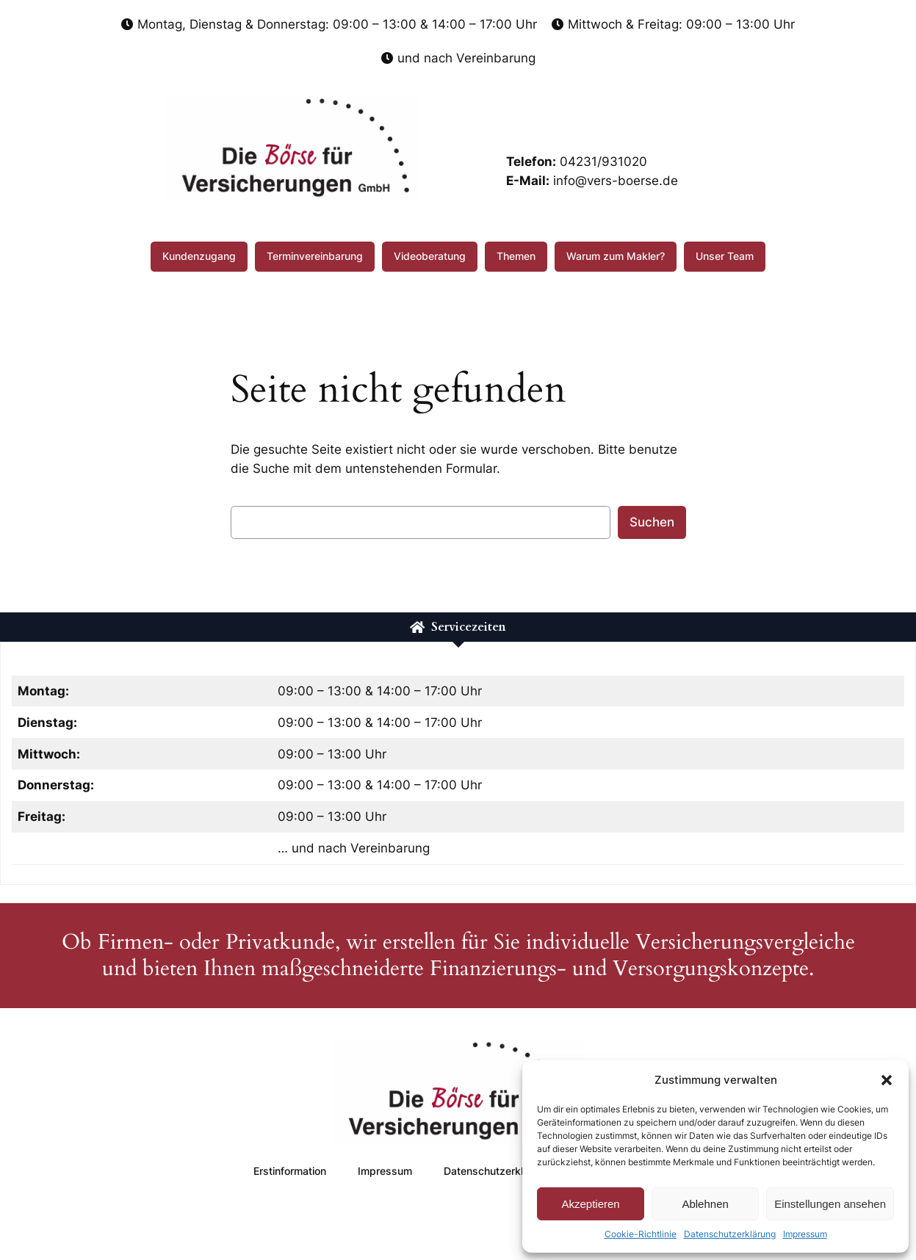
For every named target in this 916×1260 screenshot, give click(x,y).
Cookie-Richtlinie (641, 1233)
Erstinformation (289, 1171)
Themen (516, 256)
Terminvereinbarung (315, 256)
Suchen (652, 522)
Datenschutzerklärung (730, 1233)
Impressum (805, 1233)
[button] (886, 1080)
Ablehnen (705, 1204)
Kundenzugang (199, 256)
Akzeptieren (590, 1204)
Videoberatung (430, 256)
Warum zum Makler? (615, 256)
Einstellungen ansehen (830, 1204)
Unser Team (725, 256)
